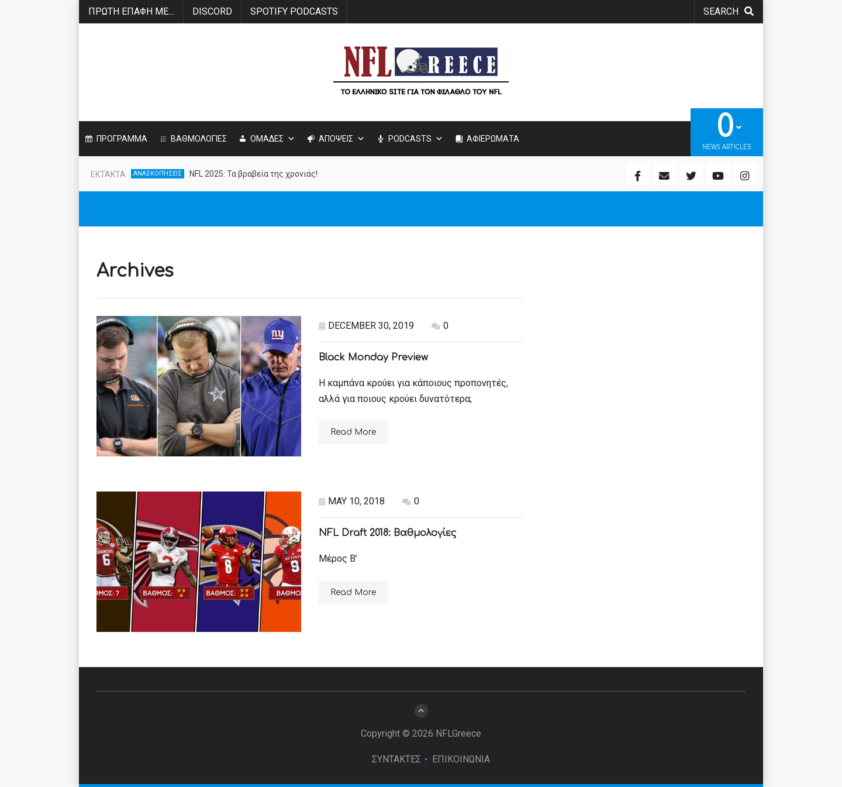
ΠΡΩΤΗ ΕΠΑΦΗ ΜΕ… (131, 11)
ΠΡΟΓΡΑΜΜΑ (121, 138)
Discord (212, 11)
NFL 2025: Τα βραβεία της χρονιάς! (253, 173)
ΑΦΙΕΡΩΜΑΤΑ (493, 138)
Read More (353, 432)
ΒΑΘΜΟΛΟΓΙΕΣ (199, 138)
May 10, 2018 (352, 501)
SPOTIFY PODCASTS (294, 11)
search (728, 11)
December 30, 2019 (366, 325)
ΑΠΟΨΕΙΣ (342, 138)
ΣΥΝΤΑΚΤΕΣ (396, 759)
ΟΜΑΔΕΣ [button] (272, 138)
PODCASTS (415, 138)
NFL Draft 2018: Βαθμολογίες (387, 533)
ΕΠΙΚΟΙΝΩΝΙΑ (461, 759)
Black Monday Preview (373, 357)
